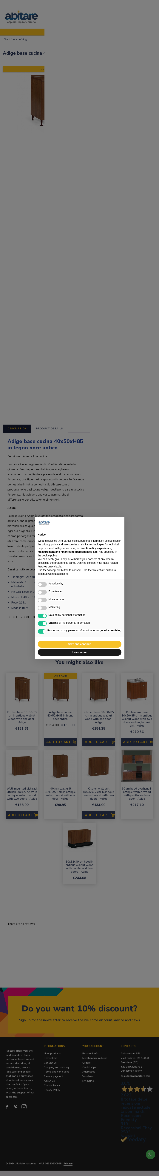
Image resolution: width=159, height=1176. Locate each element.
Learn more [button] (79, 652)
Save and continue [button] (79, 644)
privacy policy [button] (50, 544)
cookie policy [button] (49, 555)
